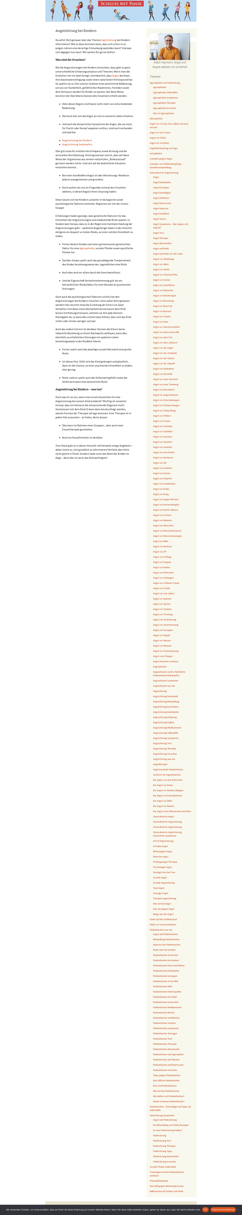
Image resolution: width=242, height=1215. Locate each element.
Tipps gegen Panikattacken (166, 1075)
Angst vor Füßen (158, 137)
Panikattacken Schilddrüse (166, 1017)
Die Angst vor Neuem (163, 806)
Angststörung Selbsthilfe (165, 732)
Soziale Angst (160, 877)
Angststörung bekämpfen (77, 144)
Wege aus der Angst (163, 914)
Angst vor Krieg (161, 494)
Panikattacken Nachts (164, 1012)
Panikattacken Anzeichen (165, 955)
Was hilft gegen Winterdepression (167, 1186)
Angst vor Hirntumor (163, 457)
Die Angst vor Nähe (162, 800)
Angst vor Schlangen (163, 577)
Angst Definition (161, 197)
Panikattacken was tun (161, 929)
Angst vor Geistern (162, 436)
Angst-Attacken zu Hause (165, 661)
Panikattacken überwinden (166, 1049)
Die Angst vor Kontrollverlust (167, 795)
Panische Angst (160, 856)
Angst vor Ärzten (161, 279)
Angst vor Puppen (162, 562)
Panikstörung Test (162, 1140)
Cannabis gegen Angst (161, 158)
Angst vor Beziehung (163, 300)
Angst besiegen (161, 187)
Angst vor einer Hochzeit (165, 379)
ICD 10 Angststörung (163, 840)
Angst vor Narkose (162, 546)
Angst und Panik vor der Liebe (168, 253)
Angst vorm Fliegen (163, 656)
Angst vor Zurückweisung (166, 650)
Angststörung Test (162, 743)
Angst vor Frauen (161, 420)
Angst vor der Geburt (163, 358)
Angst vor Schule (161, 588)
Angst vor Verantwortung (165, 624)
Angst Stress (159, 218)
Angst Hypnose (160, 208)
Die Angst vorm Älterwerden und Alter (172, 811)
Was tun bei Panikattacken (166, 1090)
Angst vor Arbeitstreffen (165, 274)
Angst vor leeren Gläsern (165, 509)
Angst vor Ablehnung (163, 258)
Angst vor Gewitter (162, 441)
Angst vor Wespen (162, 645)
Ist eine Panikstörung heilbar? (168, 1130)
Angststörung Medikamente (167, 727)
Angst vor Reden (161, 567)
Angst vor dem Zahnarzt (165, 342)
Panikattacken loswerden (165, 1002)
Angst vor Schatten (159, 142)
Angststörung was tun (164, 758)
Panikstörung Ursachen (164, 1161)
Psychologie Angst (162, 867)
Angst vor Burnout (162, 311)
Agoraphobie (86, 248)
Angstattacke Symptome (165, 680)
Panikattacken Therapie (165, 1043)
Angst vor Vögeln (161, 635)
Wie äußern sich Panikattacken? (169, 1096)
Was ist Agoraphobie (163, 113)
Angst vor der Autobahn (165, 353)
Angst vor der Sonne (160, 132)
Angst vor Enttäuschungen (166, 405)
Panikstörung (159, 1135)
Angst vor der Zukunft (164, 363)
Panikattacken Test (162, 1038)
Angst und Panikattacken (165, 934)
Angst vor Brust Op (162, 306)
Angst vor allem (161, 264)
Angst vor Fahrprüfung (164, 410)
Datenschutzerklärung (223, 1209)
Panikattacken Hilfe (162, 986)
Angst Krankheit (161, 213)
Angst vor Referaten (163, 572)
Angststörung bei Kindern (77, 140)
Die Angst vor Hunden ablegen (168, 790)
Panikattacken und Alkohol (166, 1059)
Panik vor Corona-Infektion (163, 924)
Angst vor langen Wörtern (166, 499)
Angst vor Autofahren (164, 285)
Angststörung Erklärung (165, 717)
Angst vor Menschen (163, 525)
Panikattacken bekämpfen (166, 970)
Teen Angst (158, 887)
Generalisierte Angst (163, 816)
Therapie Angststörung (164, 898)
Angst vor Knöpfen (162, 478)
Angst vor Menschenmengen (167, 535)
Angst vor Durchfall (162, 373)
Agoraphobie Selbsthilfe (165, 92)
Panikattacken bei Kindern (166, 960)
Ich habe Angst (160, 846)
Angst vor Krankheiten (164, 483)
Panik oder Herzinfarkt (164, 949)
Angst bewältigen (162, 192)
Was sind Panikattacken (165, 1085)
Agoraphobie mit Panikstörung (165, 82)
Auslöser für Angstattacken (167, 774)
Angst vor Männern (162, 520)
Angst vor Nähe (160, 541)
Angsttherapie (160, 764)
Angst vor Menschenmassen (167, 530)
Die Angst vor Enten (163, 785)
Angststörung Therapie (164, 748)
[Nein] (237, 1209)
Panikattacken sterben (164, 1022)
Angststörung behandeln (165, 696)
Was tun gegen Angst (163, 908)
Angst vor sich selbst (163, 593)
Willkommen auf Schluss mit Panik (166, 1191)
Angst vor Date (160, 321)
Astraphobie (156, 153)
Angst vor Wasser (162, 640)
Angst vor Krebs (161, 488)
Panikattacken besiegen (165, 975)
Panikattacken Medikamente (167, 1007)
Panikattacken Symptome (166, 1028)
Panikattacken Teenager (165, 1033)
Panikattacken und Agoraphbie (168, 1054)
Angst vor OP (159, 551)
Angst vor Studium (162, 609)
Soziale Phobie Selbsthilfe (163, 1166)
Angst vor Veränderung (164, 619)
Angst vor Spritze (162, 603)
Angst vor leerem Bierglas (166, 504)
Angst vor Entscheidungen (166, 400)
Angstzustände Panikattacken (168, 769)
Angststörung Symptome (165, 738)
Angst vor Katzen (161, 473)
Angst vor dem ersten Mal (166, 332)
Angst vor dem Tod (162, 337)
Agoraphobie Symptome (165, 97)
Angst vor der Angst (163, 347)
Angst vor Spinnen (162, 598)
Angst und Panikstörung (165, 1119)
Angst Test (158, 232)
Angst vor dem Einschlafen (166, 326)
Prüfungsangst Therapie (165, 861)
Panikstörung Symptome (162, 1115)
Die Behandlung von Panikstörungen (171, 1124)
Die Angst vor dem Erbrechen (168, 779)
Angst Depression (162, 203)
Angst (115, 75)
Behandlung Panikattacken (166, 939)
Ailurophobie (156, 118)
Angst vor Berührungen (164, 295)
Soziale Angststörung (164, 882)
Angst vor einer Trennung (165, 384)
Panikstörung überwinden (166, 1156)
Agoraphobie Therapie (164, 102)
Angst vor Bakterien (163, 290)
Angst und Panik (161, 248)
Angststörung (108, 40)
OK (205, 1209)
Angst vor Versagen (163, 630)
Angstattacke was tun (164, 685)
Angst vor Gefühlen (162, 431)
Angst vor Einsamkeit (163, 389)
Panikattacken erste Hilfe (165, 981)
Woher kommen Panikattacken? (169, 1101)
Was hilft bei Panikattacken (166, 1080)
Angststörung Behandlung (166, 701)
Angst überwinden (162, 243)
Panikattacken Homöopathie (167, 991)
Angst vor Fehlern (162, 415)
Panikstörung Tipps (162, 1151)
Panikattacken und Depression (168, 1064)
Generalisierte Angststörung (164, 172)
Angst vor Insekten (162, 468)
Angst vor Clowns (162, 316)
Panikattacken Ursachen (165, 1070)
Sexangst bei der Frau (164, 872)
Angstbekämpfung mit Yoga (163, 148)
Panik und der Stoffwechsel (163, 919)
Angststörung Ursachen (165, 753)
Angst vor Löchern (162, 515)
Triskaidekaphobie (159, 1180)
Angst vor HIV (159, 462)
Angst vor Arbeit (161, 269)
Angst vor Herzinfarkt (164, 452)
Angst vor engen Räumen (165, 394)
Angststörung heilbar (163, 722)
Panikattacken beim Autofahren (169, 965)
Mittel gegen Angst (162, 851)
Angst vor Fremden (162, 426)
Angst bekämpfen (162, 182)
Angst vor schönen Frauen (166, 582)
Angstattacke (160, 666)
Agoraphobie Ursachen (164, 108)
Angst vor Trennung (163, 614)
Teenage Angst (160, 893)
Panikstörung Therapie (164, 1145)
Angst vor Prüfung (162, 556)
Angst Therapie (160, 238)
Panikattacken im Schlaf (165, 996)
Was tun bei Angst (162, 903)
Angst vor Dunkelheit (163, 368)
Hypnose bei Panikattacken (166, 944)
